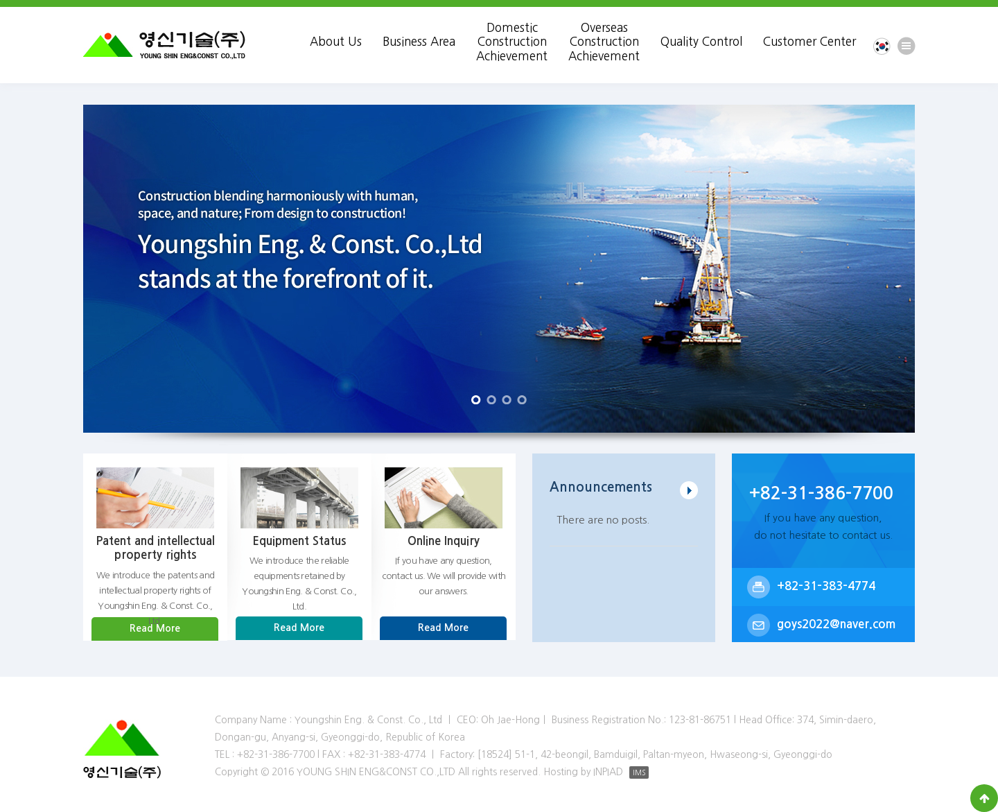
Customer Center (809, 41)
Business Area (419, 41)
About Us (336, 41)
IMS (639, 772)
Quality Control (701, 41)
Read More (155, 628)
